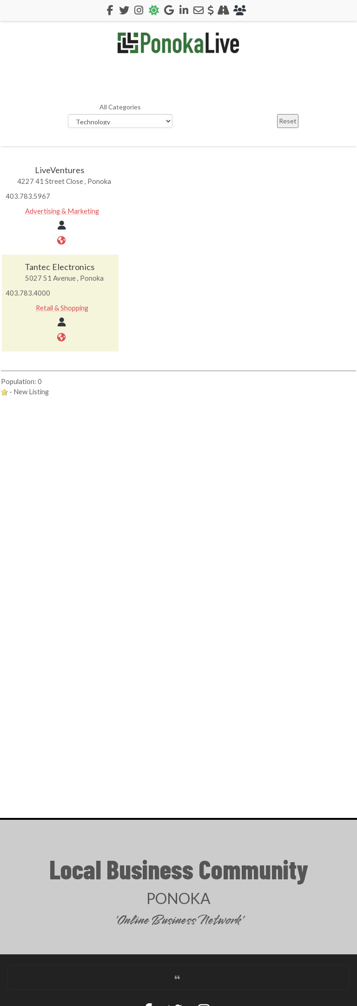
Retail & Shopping (62, 308)
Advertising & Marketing (62, 211)
